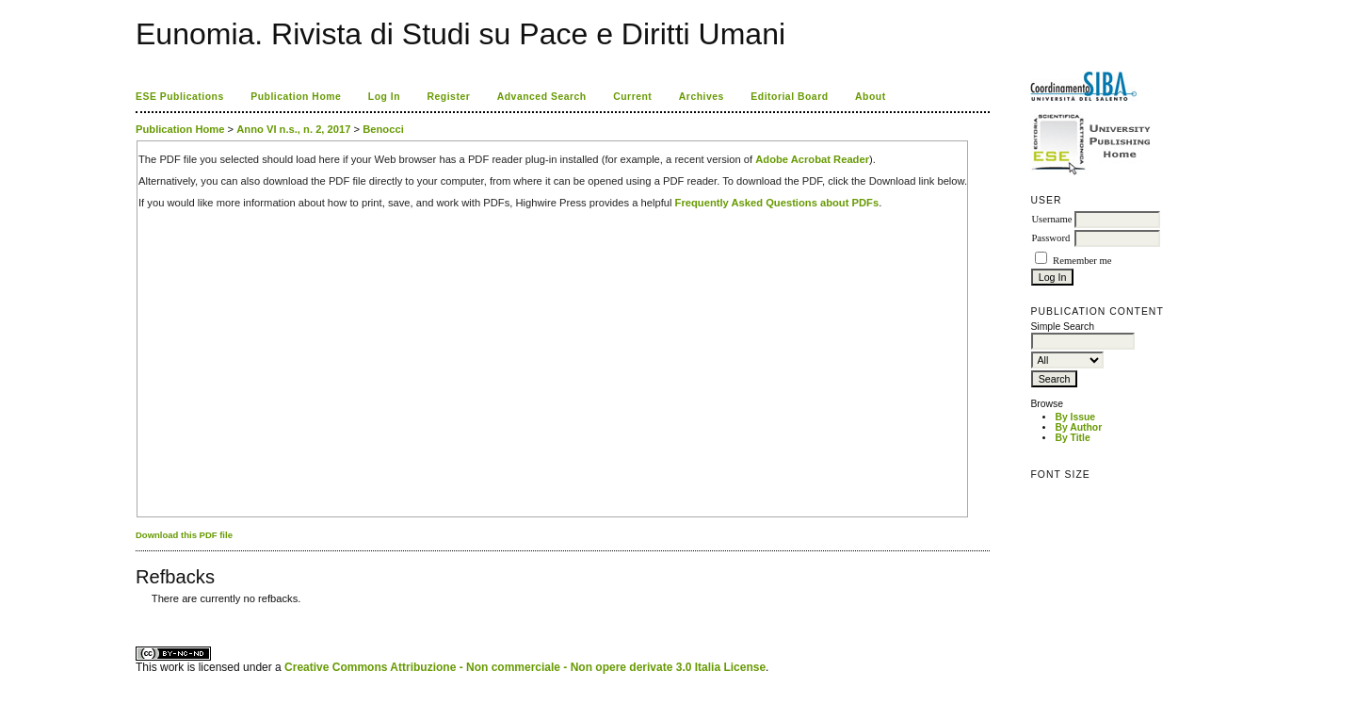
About (870, 96)
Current (632, 96)
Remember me (1082, 260)
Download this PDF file (184, 535)
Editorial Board (789, 96)
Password (1050, 238)
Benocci (383, 129)
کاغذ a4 (137, 613)
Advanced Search (542, 96)
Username (1051, 219)
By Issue (1075, 417)
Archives (701, 96)
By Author (1078, 427)
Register (449, 96)
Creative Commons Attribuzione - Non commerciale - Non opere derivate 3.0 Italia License (525, 667)
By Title (1072, 438)
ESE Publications (180, 96)
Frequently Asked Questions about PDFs (777, 202)
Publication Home (295, 96)
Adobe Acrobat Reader (812, 159)
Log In (384, 96)
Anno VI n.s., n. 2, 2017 (293, 129)
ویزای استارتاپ (140, 613)
